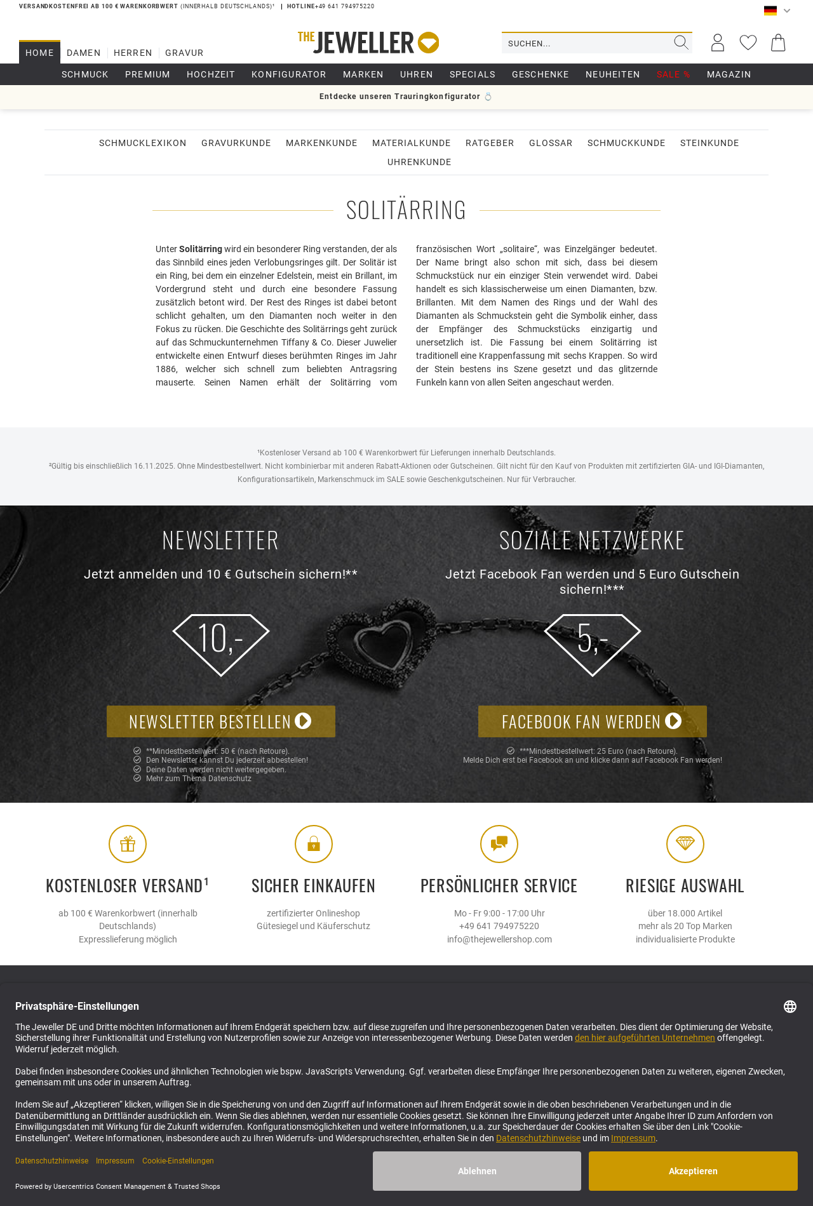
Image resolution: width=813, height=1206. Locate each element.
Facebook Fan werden (592, 721)
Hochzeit (211, 74)
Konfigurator (289, 74)
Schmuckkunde (627, 143)
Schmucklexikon (143, 143)
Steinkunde (709, 143)
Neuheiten (613, 74)
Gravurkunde (236, 143)
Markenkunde (322, 143)
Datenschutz (230, 778)
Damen (84, 53)
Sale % (673, 74)
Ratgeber (490, 143)
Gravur (184, 53)
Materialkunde (411, 143)
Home (39, 53)
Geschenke (541, 74)
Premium (147, 74)
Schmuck (85, 74)
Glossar (551, 143)
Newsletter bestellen (220, 721)
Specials (473, 74)
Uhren (416, 74)
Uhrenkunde (419, 162)
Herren (133, 53)
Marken (363, 74)
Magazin (729, 74)
